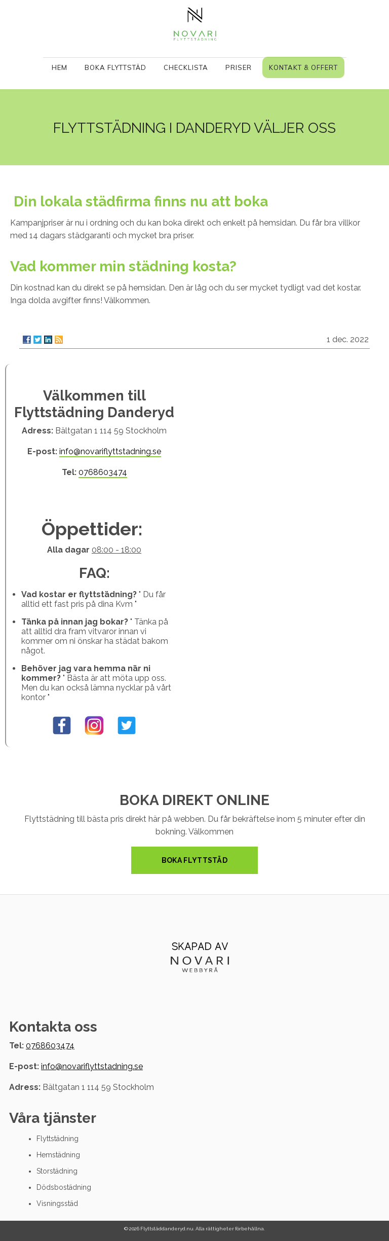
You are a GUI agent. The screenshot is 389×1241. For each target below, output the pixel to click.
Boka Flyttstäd (115, 67)
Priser (238, 67)
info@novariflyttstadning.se (110, 451)
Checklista (186, 67)
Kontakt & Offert (303, 67)
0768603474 (103, 472)
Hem (59, 67)
